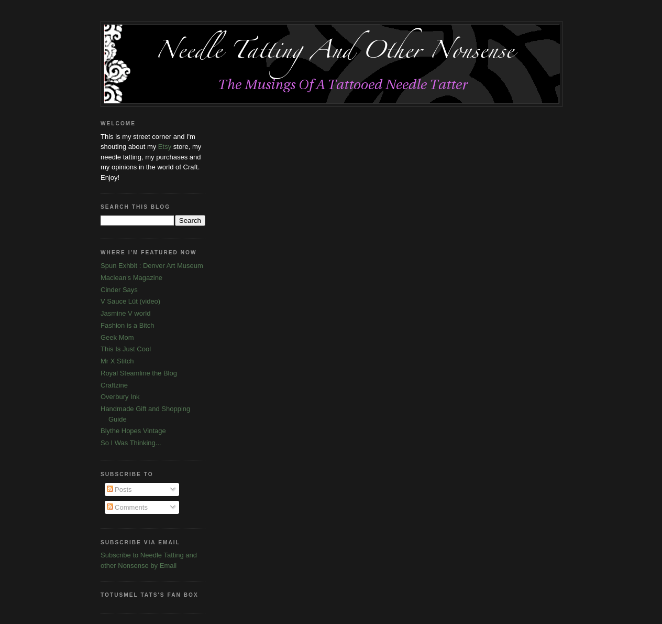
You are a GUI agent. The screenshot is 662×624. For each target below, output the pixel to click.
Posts (119, 489)
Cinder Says (119, 290)
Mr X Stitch (117, 361)
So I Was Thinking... (131, 443)
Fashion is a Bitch (128, 325)
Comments (127, 507)
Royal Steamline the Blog (139, 373)
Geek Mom (117, 337)
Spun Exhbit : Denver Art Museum (152, 266)
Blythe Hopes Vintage (133, 431)
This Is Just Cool (126, 349)
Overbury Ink (120, 397)
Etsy (164, 146)
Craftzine (114, 385)
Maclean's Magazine (131, 278)
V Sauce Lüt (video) (130, 301)
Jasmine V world (125, 313)
